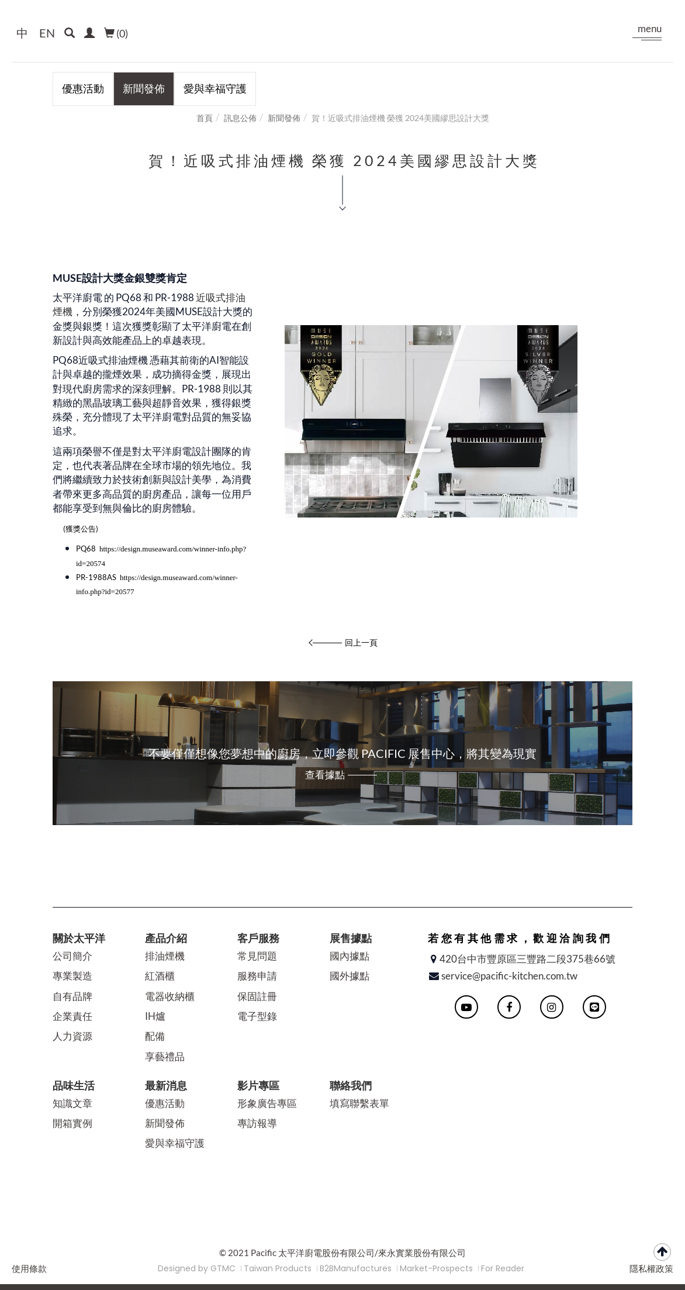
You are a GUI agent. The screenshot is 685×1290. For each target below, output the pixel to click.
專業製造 (72, 976)
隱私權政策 (651, 1269)
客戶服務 (258, 938)
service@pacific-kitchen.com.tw (509, 976)
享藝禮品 (165, 1056)
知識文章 (72, 1103)
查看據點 (325, 774)
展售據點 (351, 938)
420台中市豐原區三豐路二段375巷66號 (527, 959)
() (116, 33)
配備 (155, 1036)
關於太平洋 (79, 938)
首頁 (204, 118)
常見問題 (257, 956)
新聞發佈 (144, 88)
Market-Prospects (436, 1268)
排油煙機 (165, 956)
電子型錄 (257, 1016)
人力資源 (72, 1036)
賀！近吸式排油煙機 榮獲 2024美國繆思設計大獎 (400, 118)
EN (47, 33)
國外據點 (349, 976)
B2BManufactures (356, 1268)
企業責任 (72, 1016)
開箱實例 (72, 1123)
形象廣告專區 (267, 1103)
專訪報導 (257, 1123)
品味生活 (74, 1085)
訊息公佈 (240, 118)
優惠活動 (83, 88)
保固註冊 (257, 996)
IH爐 (155, 1016)
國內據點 (349, 956)
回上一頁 (361, 642)
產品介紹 (166, 938)
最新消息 (166, 1085)
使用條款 (29, 1269)
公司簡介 (72, 956)
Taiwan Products (278, 1268)
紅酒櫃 (160, 976)
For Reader (502, 1268)
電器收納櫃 (170, 996)
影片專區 (258, 1085)
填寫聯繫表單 (359, 1103)
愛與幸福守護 (215, 88)
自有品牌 (72, 996)
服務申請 (257, 976)
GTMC (223, 1268)
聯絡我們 (351, 1085)
